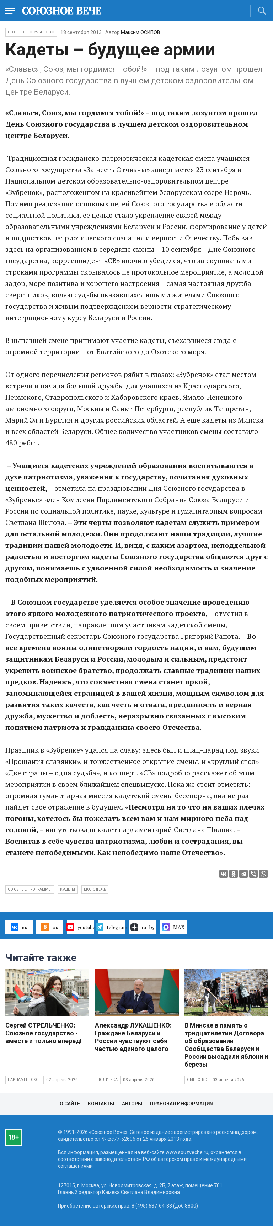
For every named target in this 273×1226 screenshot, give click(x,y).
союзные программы (30, 889)
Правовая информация (181, 1103)
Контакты (101, 1103)
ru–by (142, 927)
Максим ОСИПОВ (140, 32)
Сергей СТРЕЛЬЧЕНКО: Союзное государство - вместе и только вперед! (43, 1033)
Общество (197, 1080)
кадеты (67, 889)
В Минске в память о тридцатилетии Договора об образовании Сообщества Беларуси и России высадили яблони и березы (226, 1044)
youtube (81, 927)
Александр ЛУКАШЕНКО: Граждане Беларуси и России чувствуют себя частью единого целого (133, 1036)
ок (49, 927)
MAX (173, 927)
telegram (111, 927)
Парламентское (24, 1080)
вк (19, 927)
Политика (107, 1080)
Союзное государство (31, 32)
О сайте (70, 1103)
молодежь (95, 889)
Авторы (132, 1103)
